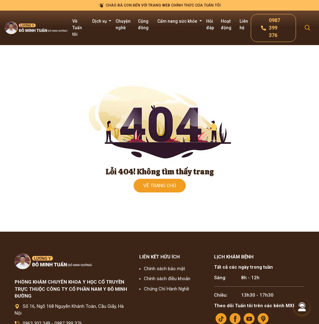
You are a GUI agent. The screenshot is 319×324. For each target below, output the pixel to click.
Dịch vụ (100, 21)
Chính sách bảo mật (164, 268)
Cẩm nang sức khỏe (177, 21)
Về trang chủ (159, 185)
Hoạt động (226, 24)
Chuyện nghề (123, 24)
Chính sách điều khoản (167, 278)
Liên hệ (244, 24)
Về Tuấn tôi (77, 28)
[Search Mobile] (307, 27)
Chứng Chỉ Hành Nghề (166, 289)
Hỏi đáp (210, 24)
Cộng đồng (143, 24)
